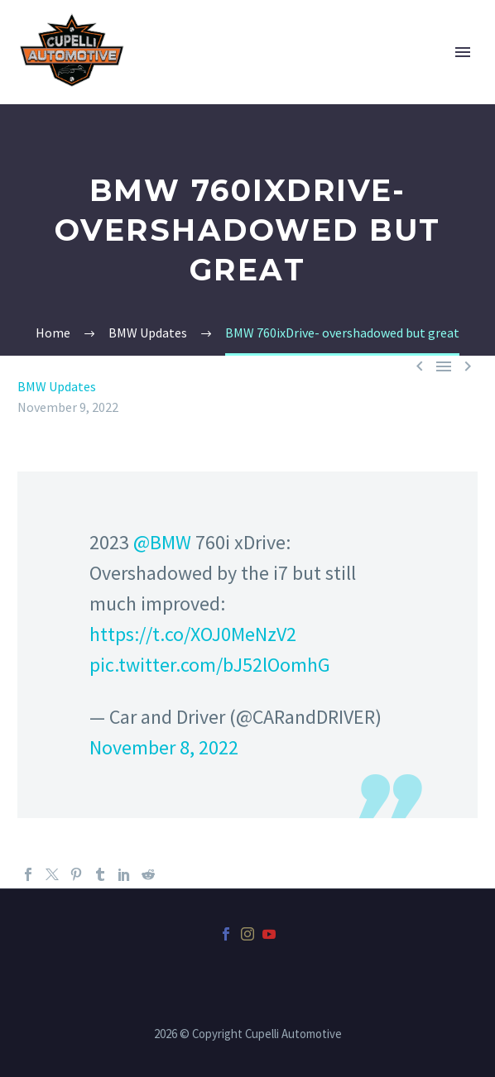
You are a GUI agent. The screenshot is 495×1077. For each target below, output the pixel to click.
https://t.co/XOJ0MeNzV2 (192, 634)
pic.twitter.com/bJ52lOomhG (209, 664)
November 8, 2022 (163, 747)
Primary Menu (462, 52)
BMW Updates (56, 386)
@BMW (162, 542)
